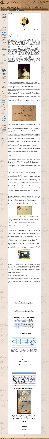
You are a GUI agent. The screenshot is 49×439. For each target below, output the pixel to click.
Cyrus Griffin (17, 327)
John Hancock (17, 303)
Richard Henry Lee (17, 324)
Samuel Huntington (17, 319)
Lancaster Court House (31, 376)
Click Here (32, 388)
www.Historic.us (25, 430)
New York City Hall (31, 382)
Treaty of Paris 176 (4, 32)
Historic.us (21, 10)
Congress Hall (31, 385)
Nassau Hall (33, 379)
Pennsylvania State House (31, 375)
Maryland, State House (31, 380)
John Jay (17, 312)
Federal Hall (31, 384)
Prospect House (29, 379)
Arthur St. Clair (17, 326)
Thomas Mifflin (17, 323)
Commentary (17, 10)
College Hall (29, 378)
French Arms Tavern (31, 381)
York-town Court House (31, 377)
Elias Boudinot (18, 322)
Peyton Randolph (17, 301)
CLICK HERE (26, 367)
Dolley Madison (10, 13)
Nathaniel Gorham (32, 344)
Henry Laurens (17, 311)
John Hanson (33, 339)
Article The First (13, 10)
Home (24, 435)
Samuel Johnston (17, 320)
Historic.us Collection (37, 121)
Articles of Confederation (16, 349)
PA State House (33, 378)
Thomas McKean (17, 321)
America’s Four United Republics (5, 10)
